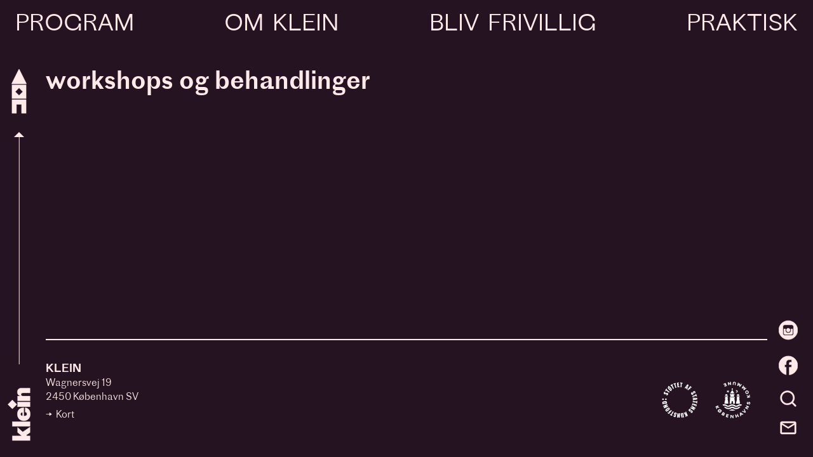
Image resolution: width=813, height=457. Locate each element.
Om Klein (281, 24)
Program (74, 24)
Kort (65, 415)
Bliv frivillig (512, 24)
